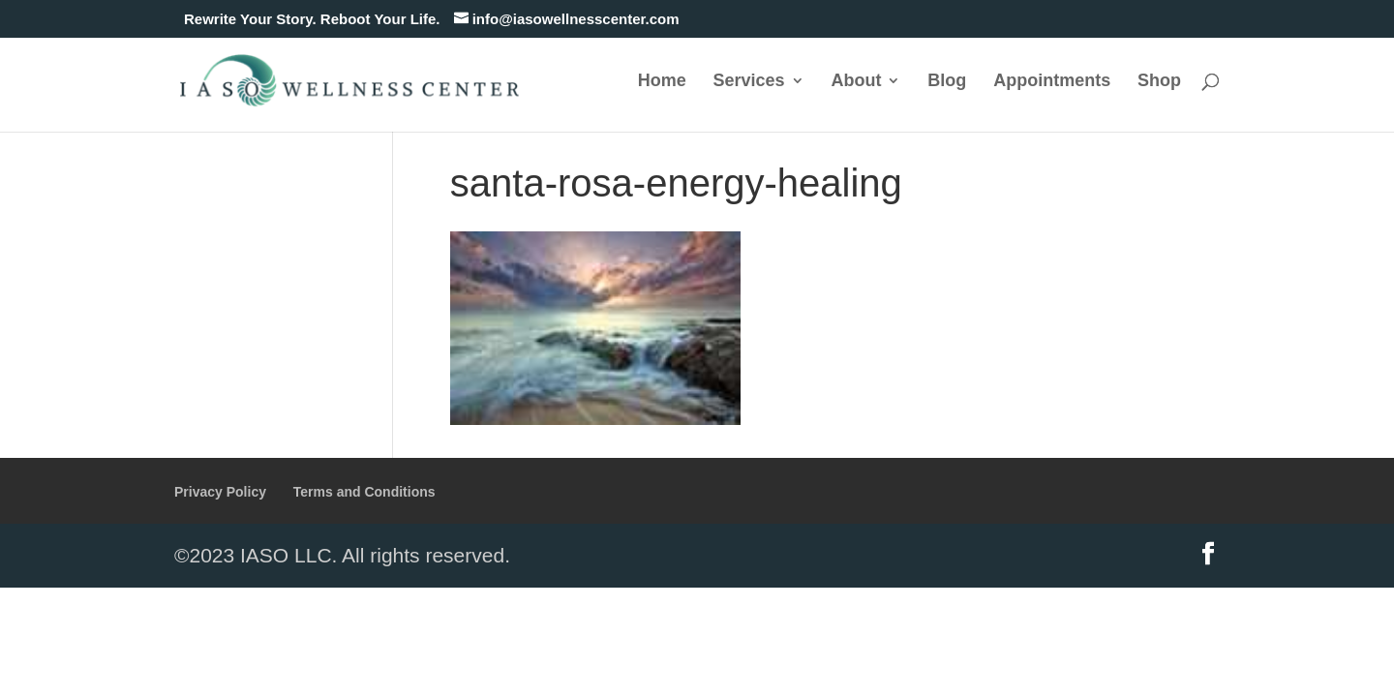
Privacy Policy (220, 492)
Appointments (1051, 82)
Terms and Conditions (364, 492)
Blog (946, 82)
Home (662, 82)
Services (749, 82)
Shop (1159, 82)
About (856, 82)
